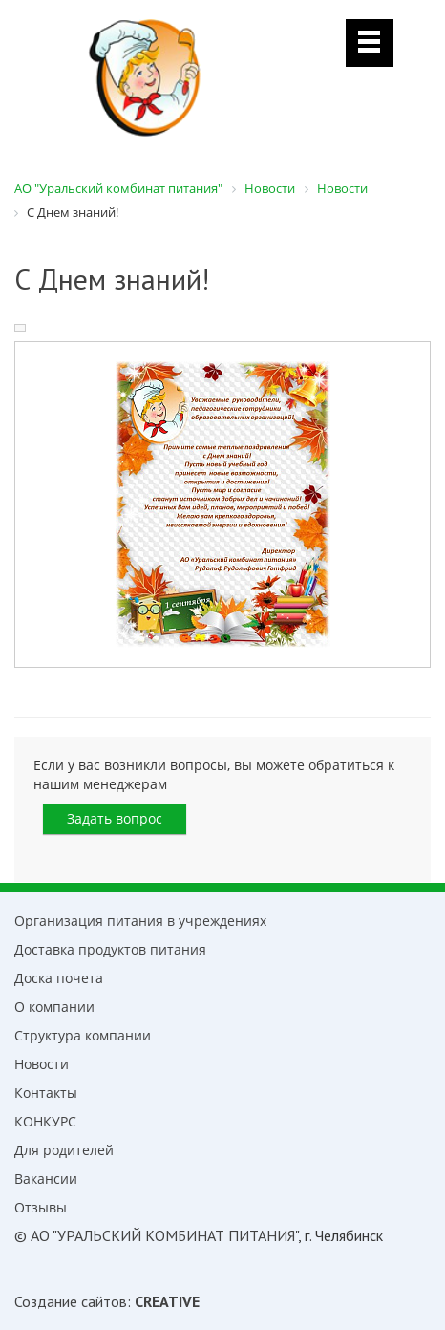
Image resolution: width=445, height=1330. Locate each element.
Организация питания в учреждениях (140, 921)
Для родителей (64, 1150)
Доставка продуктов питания (110, 949)
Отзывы (40, 1207)
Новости (41, 1064)
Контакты (45, 1092)
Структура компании (82, 1035)
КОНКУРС (45, 1121)
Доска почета (58, 978)
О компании (54, 1007)
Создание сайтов (70, 1301)
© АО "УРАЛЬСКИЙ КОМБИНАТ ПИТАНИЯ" (156, 1235)
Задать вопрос (114, 818)
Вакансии (45, 1178)
